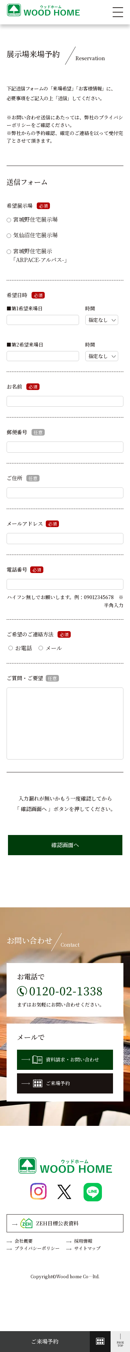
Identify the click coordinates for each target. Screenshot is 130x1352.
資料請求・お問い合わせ (60, 1059)
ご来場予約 (45, 1083)
